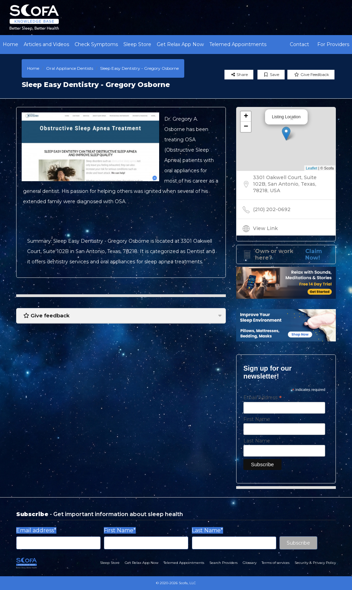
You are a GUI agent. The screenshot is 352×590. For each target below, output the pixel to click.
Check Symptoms (96, 44)
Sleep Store (137, 44)
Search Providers (223, 562)
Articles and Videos (46, 44)
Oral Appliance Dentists (69, 68)
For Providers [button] (333, 44)
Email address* (36, 530)
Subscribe (298, 543)
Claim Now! (313, 254)
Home (10, 44)
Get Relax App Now (180, 44)
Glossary (249, 562)
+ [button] (246, 116)
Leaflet (311, 168)
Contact (299, 44)
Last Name (256, 441)
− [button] (246, 127)
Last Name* (207, 530)
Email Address (262, 397)
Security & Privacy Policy (315, 562)
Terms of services (275, 562)
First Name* (120, 530)
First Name (256, 419)
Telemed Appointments (237, 44)
